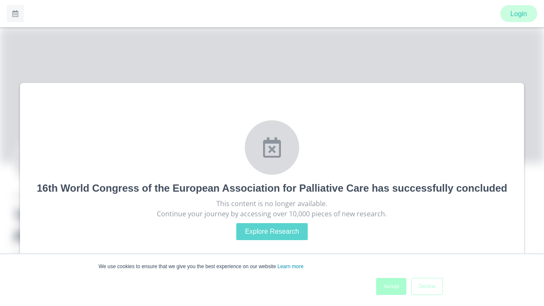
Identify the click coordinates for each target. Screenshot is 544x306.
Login (518, 13)
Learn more (290, 266)
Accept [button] (391, 286)
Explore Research (272, 231)
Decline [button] (427, 286)
